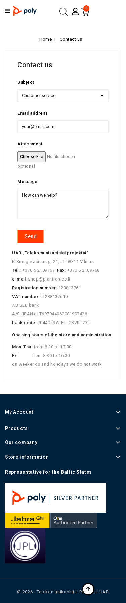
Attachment (29, 143)
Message (27, 181)
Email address (32, 113)
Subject (25, 82)
